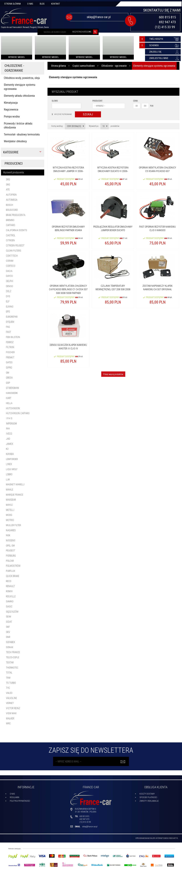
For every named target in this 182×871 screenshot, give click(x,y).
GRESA (9, 377)
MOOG (9, 514)
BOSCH (9, 204)
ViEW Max (11, 713)
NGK (8, 535)
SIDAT (9, 621)
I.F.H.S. (9, 418)
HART (8, 397)
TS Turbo (11, 682)
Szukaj (88, 114)
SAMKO (9, 601)
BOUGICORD (12, 209)
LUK (8, 479)
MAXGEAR (11, 499)
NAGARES (11, 530)
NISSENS (10, 540)
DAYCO (9, 275)
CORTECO (10, 265)
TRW (8, 677)
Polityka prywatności (20, 801)
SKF (8, 626)
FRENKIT (10, 357)
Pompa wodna (12, 116)
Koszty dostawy (147, 794)
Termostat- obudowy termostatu (22, 134)
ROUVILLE (11, 596)
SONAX (9, 647)
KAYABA (10, 453)
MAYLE (9, 504)
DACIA (9, 270)
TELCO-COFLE (12, 657)
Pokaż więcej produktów (113, 374)
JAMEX (9, 443)
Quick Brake (12, 575)
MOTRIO (10, 520)
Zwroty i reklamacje (149, 801)
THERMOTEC (12, 667)
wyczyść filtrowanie (62, 114)
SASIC (9, 606)
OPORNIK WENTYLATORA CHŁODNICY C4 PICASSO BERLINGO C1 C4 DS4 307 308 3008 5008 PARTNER (68, 289)
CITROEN (10, 240)
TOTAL (9, 672)
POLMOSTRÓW (13, 565)
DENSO (9, 286)
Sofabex (10, 642)
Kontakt (55, 3)
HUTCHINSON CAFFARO (18, 413)
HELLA (9, 403)
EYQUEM (10, 321)
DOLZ (8, 291)
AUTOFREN (11, 194)
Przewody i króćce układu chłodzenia (18, 125)
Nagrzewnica (11, 109)
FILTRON (10, 347)
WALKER (10, 718)
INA (8, 428)
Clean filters (13, 250)
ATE (8, 189)
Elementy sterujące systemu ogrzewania (19, 87)
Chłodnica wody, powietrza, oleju (22, 78)
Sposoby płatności (148, 797)
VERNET (10, 703)
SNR (8, 636)
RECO (8, 581)
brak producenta (15, 214)
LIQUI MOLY (11, 469)
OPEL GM (10, 545)
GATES (9, 362)
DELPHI (9, 281)
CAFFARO (10, 225)
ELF (7, 301)
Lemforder (12, 459)
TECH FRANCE (13, 652)
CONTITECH (12, 255)
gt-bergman (12, 387)
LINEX (9, 464)
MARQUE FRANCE (14, 494)
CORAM (9, 260)
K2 (7, 448)
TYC (8, 687)
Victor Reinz (13, 708)
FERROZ (10, 342)
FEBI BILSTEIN (13, 337)
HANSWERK (12, 392)
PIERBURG (11, 555)
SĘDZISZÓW (12, 611)
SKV (8, 631)
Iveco (9, 433)
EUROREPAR (11, 316)
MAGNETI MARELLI (15, 484)
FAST (8, 331)
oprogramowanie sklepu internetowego (152, 838)
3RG (8, 179)
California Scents (16, 230)
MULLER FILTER (13, 525)
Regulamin (14, 797)
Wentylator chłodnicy (15, 141)
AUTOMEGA (11, 199)
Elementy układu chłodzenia (19, 95)
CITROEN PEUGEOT (15, 245)
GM (7, 372)
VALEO (9, 692)
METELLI (10, 509)
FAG (8, 326)
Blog (42, 3)
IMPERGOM (11, 423)
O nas (30, 3)
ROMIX (9, 591)
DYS (8, 296)
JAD (8, 438)
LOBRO (9, 474)
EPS (8, 311)
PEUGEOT (10, 550)
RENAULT (10, 586)
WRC (8, 723)
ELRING (9, 306)
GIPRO (9, 367)
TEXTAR (10, 662)
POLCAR (10, 560)
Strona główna (12, 3)
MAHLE (9, 489)
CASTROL (10, 235)
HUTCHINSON (13, 408)
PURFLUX (10, 570)
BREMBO (10, 220)
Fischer (10, 352)
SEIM (8, 616)
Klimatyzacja (11, 102)
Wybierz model (16, 57)
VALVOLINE (11, 698)
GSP (8, 382)
